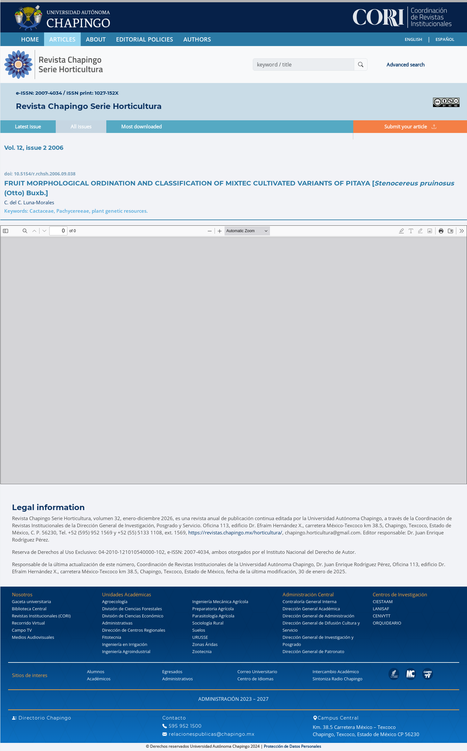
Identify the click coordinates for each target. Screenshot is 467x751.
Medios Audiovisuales (33, 637)
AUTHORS (197, 39)
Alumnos (96, 671)
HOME (30, 39)
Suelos (198, 630)
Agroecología (114, 601)
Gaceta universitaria (31, 601)
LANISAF (381, 609)
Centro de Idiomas (256, 679)
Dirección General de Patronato (313, 651)
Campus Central (336, 718)
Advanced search (406, 64)
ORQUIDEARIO (387, 623)
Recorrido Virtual (28, 623)
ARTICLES (62, 39)
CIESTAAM (382, 601)
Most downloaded (141, 126)
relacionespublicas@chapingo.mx (208, 734)
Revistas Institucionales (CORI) (41, 616)
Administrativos (177, 679)
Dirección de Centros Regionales (133, 630)
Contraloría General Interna (310, 601)
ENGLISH (413, 39)
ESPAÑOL (445, 39)
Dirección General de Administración (319, 616)
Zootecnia (202, 651)
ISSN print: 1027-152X (92, 93)
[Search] (303, 64)
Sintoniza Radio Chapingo (338, 679)
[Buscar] (361, 64)
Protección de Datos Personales (292, 746)
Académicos (99, 679)
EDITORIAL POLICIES (144, 39)
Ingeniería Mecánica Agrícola (220, 601)
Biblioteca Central (29, 609)
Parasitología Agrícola (213, 616)
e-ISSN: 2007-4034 (39, 93)
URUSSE (200, 637)
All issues (81, 126)
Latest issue (28, 126)
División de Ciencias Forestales (132, 609)
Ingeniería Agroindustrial (126, 651)
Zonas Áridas (204, 644)
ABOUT (96, 39)
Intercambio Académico (336, 671)
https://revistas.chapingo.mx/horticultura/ (235, 532)
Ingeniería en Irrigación (124, 644)
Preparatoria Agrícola (213, 609)
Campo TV (22, 630)
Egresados (172, 671)
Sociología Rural (207, 623)
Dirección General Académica (311, 609)
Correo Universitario (257, 671)
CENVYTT (382, 616)
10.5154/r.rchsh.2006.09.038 (45, 174)
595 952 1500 (182, 726)
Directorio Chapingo (41, 718)
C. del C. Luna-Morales (29, 202)
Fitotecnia (111, 637)
